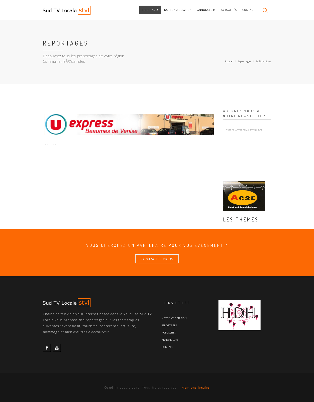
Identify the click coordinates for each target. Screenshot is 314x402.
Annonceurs (170, 339)
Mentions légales (195, 387)
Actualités (169, 332)
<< (46, 145)
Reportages (244, 61)
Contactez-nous (157, 259)
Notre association (174, 318)
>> (54, 145)
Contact (167, 347)
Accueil (229, 61)
